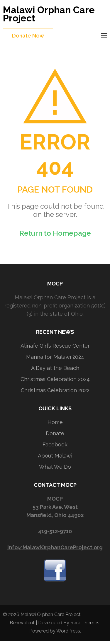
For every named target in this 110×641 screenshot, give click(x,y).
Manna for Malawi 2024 (55, 357)
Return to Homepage (55, 233)
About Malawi (55, 456)
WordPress (68, 631)
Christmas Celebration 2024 (55, 379)
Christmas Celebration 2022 (55, 390)
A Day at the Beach (55, 368)
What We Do (55, 467)
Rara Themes (84, 622)
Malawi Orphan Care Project (49, 13)
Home (55, 422)
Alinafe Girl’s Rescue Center (55, 346)
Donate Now (28, 36)
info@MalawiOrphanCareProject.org (55, 547)
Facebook (55, 444)
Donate (55, 433)
